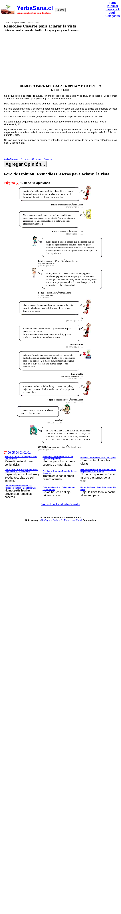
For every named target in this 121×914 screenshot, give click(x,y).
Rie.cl (79, 520)
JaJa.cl (56, 520)
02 (25, 452)
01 (29, 452)
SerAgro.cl (46, 520)
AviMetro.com (68, 520)
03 (21, 452)
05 (13, 452)
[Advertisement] (51, 57)
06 (9, 452)
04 (17, 452)
